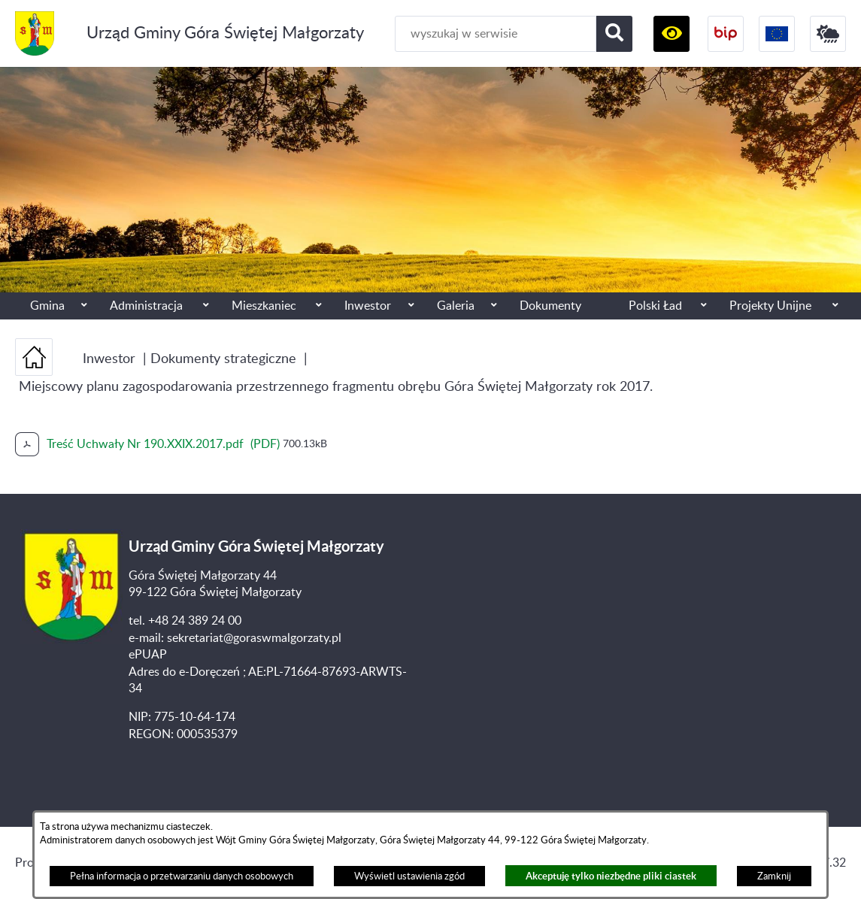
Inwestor (367, 306)
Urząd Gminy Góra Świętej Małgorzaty (225, 33)
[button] (671, 34)
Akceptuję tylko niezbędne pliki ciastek (611, 876)
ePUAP (148, 655)
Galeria (455, 306)
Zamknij (774, 876)
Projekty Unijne (770, 306)
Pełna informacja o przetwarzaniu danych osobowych (181, 876)
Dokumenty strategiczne (223, 359)
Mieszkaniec (264, 306)
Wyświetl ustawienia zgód (409, 876)
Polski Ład (655, 306)
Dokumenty (550, 306)
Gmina (47, 306)
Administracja (146, 306)
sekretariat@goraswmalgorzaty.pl (254, 638)
